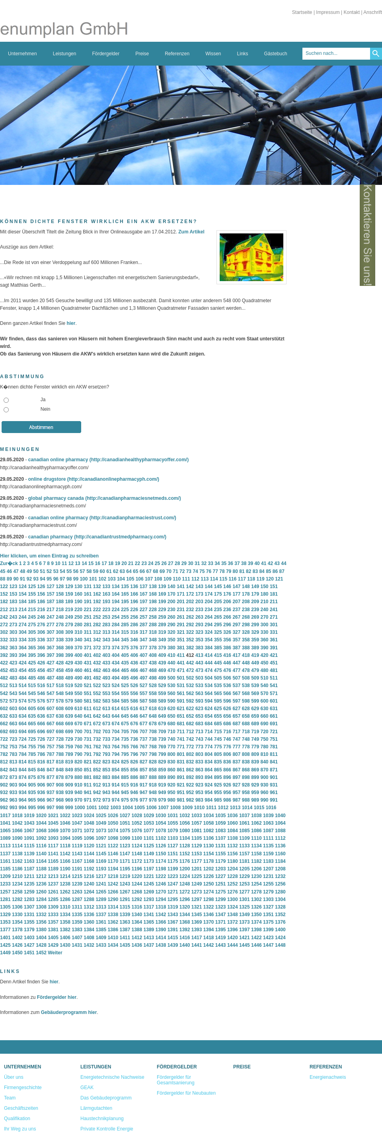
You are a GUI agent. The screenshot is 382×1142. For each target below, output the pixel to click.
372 (97, 648)
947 (144, 792)
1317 (149, 907)
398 (60, 655)
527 (144, 685)
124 (23, 586)
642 (97, 716)
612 (97, 708)
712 (190, 731)
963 (13, 800)
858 (153, 770)
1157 (244, 853)
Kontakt (351, 12)
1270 (161, 892)
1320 (184, 907)
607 (51, 708)
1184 (280, 861)
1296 (184, 899)
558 (153, 693)
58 (89, 571)
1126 (161, 846)
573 (13, 701)
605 (32, 708)
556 (134, 693)
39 (250, 563)
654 (208, 716)
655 (218, 716)
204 (208, 601)
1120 (89, 846)
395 (32, 655)
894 (208, 777)
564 (208, 693)
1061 (244, 823)
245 (32, 617)
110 (177, 579)
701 (88, 731)
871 (274, 770)
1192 (89, 869)
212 (4, 609)
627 (236, 708)
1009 (187, 807)
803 (199, 754)
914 (116, 785)
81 (241, 571)
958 (246, 792)
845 (32, 770)
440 (171, 663)
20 (124, 563)
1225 (196, 876)
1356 (41, 922)
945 (125, 792)
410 (171, 655)
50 (36, 571)
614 (116, 708)
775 (218, 747)
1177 (196, 861)
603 (13, 708)
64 (128, 571)
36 (230, 563)
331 (274, 632)
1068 (41, 830)
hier (70, 323)
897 (236, 777)
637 (51, 716)
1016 (271, 807)
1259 (29, 892)
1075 (124, 830)
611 (88, 708)
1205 (244, 869)
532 (190, 685)
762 (97, 747)
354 (208, 640)
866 (227, 770)
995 (32, 807)
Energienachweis (328, 1077)
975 (125, 800)
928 (246, 785)
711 (181, 731)
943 (106, 792)
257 (144, 617)
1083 (220, 830)
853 (106, 770)
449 (255, 663)
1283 (29, 899)
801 (181, 754)
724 (23, 739)
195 (125, 601)
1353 (5, 922)
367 (51, 648)
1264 (89, 892)
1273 (196, 892)
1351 (268, 914)
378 (153, 648)
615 (125, 708)
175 (218, 594)
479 (255, 670)
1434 (112, 945)
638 (60, 716)
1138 (17, 853)
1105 (196, 838)
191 (88, 601)
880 (78, 777)
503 (199, 678)
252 (97, 617)
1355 (29, 922)
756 (41, 747)
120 (270, 579)
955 (218, 792)
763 (106, 747)
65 (135, 571)
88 (2, 579)
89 (9, 579)
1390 (161, 929)
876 (41, 777)
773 (199, 747)
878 (60, 777)
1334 (65, 914)
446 (227, 663)
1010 (199, 807)
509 (255, 678)
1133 (244, 846)
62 (115, 571)
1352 (280, 914)
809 (255, 754)
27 (170, 563)
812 (4, 762)
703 (106, 731)
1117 (53, 846)
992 (4, 807)
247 (51, 617)
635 (32, 716)
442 (190, 663)
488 (60, 678)
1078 (161, 830)
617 (144, 708)
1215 (77, 876)
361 (274, 640)
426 (41, 663)
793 (106, 754)
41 (263, 563)
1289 (101, 899)
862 (190, 770)
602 (4, 708)
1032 (184, 815)
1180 (232, 861)
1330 (17, 914)
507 (236, 678)
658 (246, 716)
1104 (184, 838)
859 (162, 770)
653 (199, 716)
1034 (208, 815)
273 (13, 624)
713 (199, 731)
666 (41, 723)
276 (41, 624)
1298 (208, 899)
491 (88, 678)
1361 (101, 922)
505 (218, 678)
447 (236, 663)
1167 (77, 861)
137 (144, 586)
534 (208, 685)
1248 (184, 884)
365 (32, 648)
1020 (41, 815)
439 (162, 663)
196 (134, 601)
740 (171, 739)
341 (88, 640)
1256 (280, 884)
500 (171, 678)
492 (97, 678)
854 (116, 770)
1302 (256, 899)
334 (23, 640)
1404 (41, 937)
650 (171, 716)
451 (274, 663)
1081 (196, 830)
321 (181, 632)
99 (75, 579)
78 (221, 571)
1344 (184, 914)
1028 (137, 815)
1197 (149, 869)
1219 (124, 876)
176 (227, 594)
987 (236, 800)
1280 (280, 892)
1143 (77, 853)
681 (181, 723)
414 (208, 655)
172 (190, 594)
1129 (196, 846)
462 (97, 670)
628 (246, 708)
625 (218, 708)
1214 (65, 876)
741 (181, 739)
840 (265, 762)
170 (171, 594)
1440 (184, 945)
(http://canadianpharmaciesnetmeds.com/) (133, 498)
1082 (208, 830)
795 (125, 754)
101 (93, 579)
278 (60, 624)
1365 (149, 922)
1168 (89, 861)
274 (23, 624)
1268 (137, 892)
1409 (101, 937)
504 (208, 678)
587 (144, 701)
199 (162, 601)
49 (29, 571)
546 (41, 693)
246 (41, 617)
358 (246, 640)
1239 (77, 884)
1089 (5, 838)
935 (32, 792)
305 (32, 632)
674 (116, 723)
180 (265, 594)
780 (265, 747)
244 (23, 617)
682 (190, 723)
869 (255, 770)
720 (265, 731)
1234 (17, 884)
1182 (256, 861)
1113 (5, 846)
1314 (112, 907)
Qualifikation (17, 1118)
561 (181, 693)
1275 (220, 892)
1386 (112, 929)
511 (274, 678)
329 (255, 632)
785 (32, 754)
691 (274, 723)
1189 (53, 869)
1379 (29, 929)
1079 (173, 830)
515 (32, 685)
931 (274, 785)
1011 (211, 807)
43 (277, 563)
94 (42, 579)
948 (153, 792)
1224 (184, 876)
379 (162, 648)
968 (60, 800)
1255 (268, 884)
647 (144, 716)
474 (208, 670)
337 (51, 640)
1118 (65, 846)
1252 (232, 884)
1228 (232, 876)
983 (199, 800)
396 (41, 655)
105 (130, 579)
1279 (268, 892)
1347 (220, 914)
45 (2, 571)
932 (4, 792)
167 (144, 594)
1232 (280, 876)
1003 (115, 807)
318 (153, 632)
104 (121, 579)
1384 (89, 929)
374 (116, 648)
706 (134, 731)
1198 (161, 869)
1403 (29, 937)
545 (32, 693)
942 (97, 792)
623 (199, 708)
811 (274, 754)
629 (255, 708)
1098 (112, 838)
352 (190, 640)
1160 (280, 853)
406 (134, 655)
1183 (268, 861)
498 (153, 678)
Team (10, 1098)
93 (36, 579)
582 (97, 701)
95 (49, 579)
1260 (41, 892)
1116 (41, 846)
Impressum (327, 12)
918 (153, 785)
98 (69, 579)
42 (270, 563)
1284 (41, 899)
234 (208, 609)
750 (265, 739)
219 (69, 609)
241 (274, 609)
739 (162, 739)
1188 (41, 869)
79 (228, 571)
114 (214, 579)
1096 (89, 838)
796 (134, 754)
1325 (244, 907)
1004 (127, 807)
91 (22, 579)
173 (199, 594)
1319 (173, 907)
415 (218, 655)
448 (246, 663)
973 (106, 800)
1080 (184, 830)
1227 (220, 876)
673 (106, 723)
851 (88, 770)
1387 (124, 929)
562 (190, 693)
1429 (53, 945)
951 (181, 792)
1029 (149, 815)
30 (190, 563)
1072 (89, 830)
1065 (5, 830)
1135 (268, 846)
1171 (124, 861)
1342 (161, 914)
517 (51, 685)
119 (261, 579)
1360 (89, 922)
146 (227, 586)
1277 (244, 892)
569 (255, 693)
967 (51, 800)
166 (134, 594)
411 (181, 655)
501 (181, 678)
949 (162, 792)
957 (236, 792)
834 (208, 762)
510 (265, 678)
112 (195, 579)
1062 (256, 823)
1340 (137, 914)
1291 (124, 899)
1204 (232, 869)
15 (91, 563)
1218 (112, 876)
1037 (244, 815)
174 (208, 594)
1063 (268, 823)
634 (23, 716)
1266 (112, 892)
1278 (256, 892)
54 (62, 571)
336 (41, 640)
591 (181, 701)
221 (88, 609)
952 (190, 792)
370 (78, 648)
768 (153, 747)
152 (4, 594)
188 (60, 601)
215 (32, 609)
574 (23, 701)
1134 (256, 846)
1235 (29, 884)
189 (69, 601)
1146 (112, 853)
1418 (208, 937)
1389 (149, 929)
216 (41, 609)
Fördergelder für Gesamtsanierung (176, 1080)
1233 (5, 884)
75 (202, 571)
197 (144, 601)
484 (23, 678)
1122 (112, 846)
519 (69, 685)
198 (153, 601)
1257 (5, 892)
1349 (244, 914)
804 (208, 754)
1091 (29, 838)
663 (13, 723)
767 (144, 747)
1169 (101, 861)
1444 (232, 945)
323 (199, 632)
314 (116, 632)
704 (116, 731)
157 (51, 594)
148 (246, 586)
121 (279, 579)
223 (106, 609)
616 (134, 708)
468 (153, 670)
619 (162, 708)
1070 (65, 830)
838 (246, 762)
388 (246, 648)
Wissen (213, 53)
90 (15, 579)
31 (197, 563)
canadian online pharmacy (58, 459)
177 (236, 594)
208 (246, 601)
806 (227, 754)
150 (265, 586)
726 (41, 739)
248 (60, 617)
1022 (65, 815)
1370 (208, 922)
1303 (268, 899)
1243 (124, 884)
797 (144, 754)
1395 (220, 929)
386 (227, 648)
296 (227, 624)
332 (4, 640)
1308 (41, 907)
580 (78, 701)
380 (171, 648)
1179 (220, 861)
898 (246, 777)
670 (78, 723)
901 (274, 777)
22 (137, 563)
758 (60, 747)
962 (4, 800)
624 (208, 708)
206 (227, 601)
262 (190, 617)
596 (227, 701)
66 (142, 571)
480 (265, 670)
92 (29, 579)
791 (88, 754)
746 (227, 739)
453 (13, 670)
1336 (89, 914)
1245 (149, 884)
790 (78, 754)
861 (181, 770)
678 (153, 723)
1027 (124, 815)
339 (69, 640)
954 (208, 792)
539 (255, 685)
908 (60, 785)
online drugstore (47, 479)
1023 (77, 815)
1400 (280, 929)
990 (265, 800)
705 (125, 731)
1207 (268, 869)
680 (171, 723)
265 (218, 617)
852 (97, 770)
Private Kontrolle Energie (106, 1129)
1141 (53, 853)
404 (116, 655)
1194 (112, 869)
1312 (89, 907)
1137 (5, 853)
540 (265, 685)
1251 (220, 884)
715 (218, 731)
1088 (280, 830)
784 (23, 754)
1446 (256, 945)
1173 (149, 861)
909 (69, 785)
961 (274, 792)
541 (274, 685)
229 (162, 609)
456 (41, 670)
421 (274, 655)
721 (274, 731)
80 (235, 571)
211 (274, 601)
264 (208, 617)
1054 (161, 823)
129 (69, 586)
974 (116, 800)
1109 (244, 838)
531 (181, 685)
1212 (41, 876)
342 (97, 640)
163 (106, 594)
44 (283, 563)
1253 (244, 884)
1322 (208, 907)
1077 (149, 830)
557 (144, 693)
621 (181, 708)
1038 (256, 815)
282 (97, 624)
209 (255, 601)
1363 (124, 922)
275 (32, 624)
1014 (247, 807)
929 (255, 785)
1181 (244, 861)
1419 (220, 937)
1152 (184, 853)
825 (125, 762)
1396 (232, 929)
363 (13, 648)
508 (246, 678)
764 (116, 747)
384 (208, 648)
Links (242, 53)
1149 (149, 853)
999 (69, 807)
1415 (173, 937)
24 (150, 563)
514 (23, 685)
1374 (256, 922)
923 (199, 785)
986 (227, 800)
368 (60, 648)
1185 (5, 869)
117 (242, 579)
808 (246, 754)
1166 (65, 861)
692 (4, 731)
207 (236, 601)
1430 (65, 945)
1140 (41, 853)
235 (218, 609)
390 (265, 648)
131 (88, 586)
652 (190, 716)
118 (251, 579)
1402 (17, 937)
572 (4, 701)
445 (218, 663)
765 (125, 747)
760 (78, 747)
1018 (17, 815)
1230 (256, 876)
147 (236, 586)
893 (199, 777)
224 (116, 609)
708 (153, 731)
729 (69, 739)
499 (162, 678)
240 (265, 609)
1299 (220, 899)
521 (88, 685)
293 (199, 624)
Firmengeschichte (23, 1087)
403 (106, 655)
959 (255, 792)
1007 (163, 807)
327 (236, 632)
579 (69, 701)
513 (13, 685)
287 (144, 624)
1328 (280, 907)
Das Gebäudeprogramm (106, 1098)
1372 (232, 922)
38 (243, 563)
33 (210, 563)
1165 (53, 861)
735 (125, 739)
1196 (137, 869)
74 (195, 571)
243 (13, 617)
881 (88, 777)
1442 (208, 945)
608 (60, 708)
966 (41, 800)
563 (199, 693)
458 (60, 670)
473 (199, 670)
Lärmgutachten (96, 1108)
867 (236, 770)
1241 (101, 884)
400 (78, 655)
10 (57, 563)
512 (4, 685)
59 (95, 571)
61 (108, 571)
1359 (77, 922)
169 (162, 594)
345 (125, 640)
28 (177, 563)
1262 (65, 892)
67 (148, 571)
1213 (53, 876)
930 (265, 785)
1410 (112, 937)
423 (13, 663)
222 (97, 609)
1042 (17, 823)
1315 (124, 907)
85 (268, 571)
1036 (232, 815)
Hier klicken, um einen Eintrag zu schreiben (49, 556)
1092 (41, 838)
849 (69, 770)
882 (97, 777)
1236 (41, 884)
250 (78, 617)
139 (162, 586)
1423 (268, 937)
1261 (53, 892)
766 (134, 747)
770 (171, 747)
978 (153, 800)
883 (106, 777)
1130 (208, 846)
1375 (268, 922)
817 (51, 762)
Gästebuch (275, 53)
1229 (244, 876)
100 (84, 579)
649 (162, 716)
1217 (101, 876)
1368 (184, 922)
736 (134, 739)
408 (153, 655)
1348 (232, 914)
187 (51, 601)
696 (41, 731)
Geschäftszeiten (21, 1108)
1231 (268, 876)
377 (144, 648)
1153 (196, 853)
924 (208, 785)
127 (51, 586)
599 (255, 701)
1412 (137, 937)
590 (171, 701)
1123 (124, 846)
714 (208, 731)
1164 (41, 861)
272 (4, 624)
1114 (17, 846)
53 (55, 571)
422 (4, 663)
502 (190, 678)
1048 (89, 823)
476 (227, 670)
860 (171, 770)
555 (125, 693)
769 (162, 747)
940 (78, 792)
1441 (196, 945)
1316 (137, 907)
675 (125, 723)
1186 (17, 869)
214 (23, 609)
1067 (29, 830)
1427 (29, 945)
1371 (220, 922)
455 (32, 670)
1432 (89, 945)
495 (125, 678)
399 (69, 655)
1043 (29, 823)
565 (218, 693)
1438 (161, 945)
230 (171, 609)
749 (255, 739)
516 (41, 685)
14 (84, 563)
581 (88, 701)
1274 (208, 892)
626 (227, 708)
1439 (173, 945)
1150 (161, 853)
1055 (173, 823)
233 (199, 609)
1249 (196, 884)
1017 (5, 815)
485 (32, 678)
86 (275, 571)
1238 (65, 884)
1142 (65, 853)
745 (218, 739)
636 (41, 716)
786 (41, 754)
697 (51, 731)
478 (246, 670)
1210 (17, 876)
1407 (77, 937)
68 (155, 571)
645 (125, 716)
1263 (77, 892)
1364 (137, 922)
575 (32, 701)
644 (116, 716)
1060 (232, 823)
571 (274, 693)
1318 (161, 907)
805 (218, 754)
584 (116, 701)
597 (236, 701)
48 (22, 571)
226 (134, 609)
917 (144, 785)
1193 (101, 869)
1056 (184, 823)
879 (69, 777)
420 (265, 655)
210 (265, 601)
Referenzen (177, 53)
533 (199, 685)
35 (223, 563)
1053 (149, 823)
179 (255, 594)
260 (171, 617)
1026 (112, 815)
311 (88, 632)
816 (41, 762)
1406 (65, 937)
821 (88, 762)
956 (227, 792)
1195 (124, 869)
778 (246, 747)
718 (246, 731)
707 (144, 731)
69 (162, 571)
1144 (89, 853)
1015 (259, 807)
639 (69, 716)
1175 (173, 861)
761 (88, 747)
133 (106, 586)
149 (255, 586)
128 (60, 586)
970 (78, 800)
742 (190, 739)
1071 (77, 830)
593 (199, 701)
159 (69, 594)
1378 (17, 929)
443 (199, 663)
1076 (137, 830)
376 (134, 648)
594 (208, 701)
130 (78, 586)
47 (15, 571)
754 (23, 747)
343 (106, 640)
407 (144, 655)
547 (51, 693)
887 (144, 777)
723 (13, 739)
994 (23, 807)
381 (181, 648)
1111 (268, 838)
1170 (112, 861)
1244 (137, 884)
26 (164, 563)
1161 (5, 861)
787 (51, 754)
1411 (124, 937)
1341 (149, 914)
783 (13, 754)
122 (4, 586)
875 (32, 777)
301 (274, 624)
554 (116, 693)
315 (125, 632)
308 (60, 632)
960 (265, 792)
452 (4, 670)
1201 (196, 869)
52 (49, 571)
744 (208, 739)
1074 (112, 830)
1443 (220, 945)
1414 (161, 937)
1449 (5, 953)
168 (153, 594)
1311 (77, 907)
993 (13, 807)
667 (51, 723)
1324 (232, 907)
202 (190, 601)
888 (153, 777)
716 (227, 731)
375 (125, 648)
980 (171, 800)
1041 (5, 823)
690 (265, 723)
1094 (65, 838)
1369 (196, 922)
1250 (208, 884)
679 (162, 723)
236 (227, 609)
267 (236, 617)
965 (32, 800)
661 (274, 716)
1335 (77, 914)
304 (23, 632)
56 (75, 571)
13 (77, 563)
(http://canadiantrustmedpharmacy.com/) (120, 537)
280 (78, 624)
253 (106, 617)
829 (162, 762)
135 (125, 586)
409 (162, 655)
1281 (5, 899)
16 (97, 563)
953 (199, 792)
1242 (112, 884)
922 (190, 785)
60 (102, 571)
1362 (112, 922)
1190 (65, 869)
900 (265, 777)
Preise (142, 53)
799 (162, 754)
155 (32, 594)
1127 (173, 846)
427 (51, 663)
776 (227, 747)
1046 (65, 823)
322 (190, 632)
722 (4, 739)
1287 (77, 899)
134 (116, 586)
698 (60, 731)
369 (69, 648)
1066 (17, 830)
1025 (101, 815)
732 (97, 739)
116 (232, 579)
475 (218, 670)
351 (181, 640)
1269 (149, 892)
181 (274, 594)
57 (82, 571)
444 (208, 663)
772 (190, 747)
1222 (161, 876)
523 (106, 685)
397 (51, 655)
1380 (41, 929)
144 (208, 586)
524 (116, 685)
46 (9, 571)
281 (88, 624)
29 (184, 563)
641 (88, 716)
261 (181, 617)
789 (69, 754)
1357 (53, 922)
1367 (173, 922)
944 (116, 792)
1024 (89, 815)
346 (134, 640)
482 (4, 678)
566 (227, 693)
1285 (53, 899)
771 (181, 747)
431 (88, 663)
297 (236, 624)
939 (69, 792)
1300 (232, 899)
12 (71, 563)
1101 (149, 838)
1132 (232, 846)
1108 (232, 838)
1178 (208, 861)
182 (4, 601)
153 (13, 594)
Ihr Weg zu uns (20, 1129)
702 (97, 731)
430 (78, 663)
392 (4, 655)
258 (153, 617)
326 (227, 632)
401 (88, 655)
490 (78, 678)
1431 (77, 945)
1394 (208, 929)
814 (23, 762)
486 (41, 678)
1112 (280, 838)
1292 (137, 899)
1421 (244, 937)
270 (265, 617)
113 (205, 579)
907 (51, 785)
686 (227, 723)
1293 (149, 899)
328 (246, 632)
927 (236, 785)
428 (60, 663)
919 (162, 785)
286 (134, 624)
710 (171, 731)
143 (199, 586)
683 (199, 723)
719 (255, 731)
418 (246, 655)
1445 (244, 945)
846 (41, 770)
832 (190, 762)
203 (199, 601)
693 (13, 731)
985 (218, 800)
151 (274, 586)
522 (97, 685)
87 (282, 571)
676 (134, 723)
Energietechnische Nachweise (112, 1077)
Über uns (13, 1077)
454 (23, 670)
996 (41, 807)
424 (23, 663)
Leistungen (64, 53)
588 (153, 701)
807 (236, 754)
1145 (101, 853)
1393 (196, 929)
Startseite (302, 12)
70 (169, 571)
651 (181, 716)
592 (190, 701)
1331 (29, 914)
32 (204, 563)
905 (32, 785)
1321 (196, 907)
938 (60, 792)
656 (227, 716)
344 (116, 640)
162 (97, 594)
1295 (173, 899)
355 (218, 640)
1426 (17, 945)
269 (255, 617)
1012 (223, 807)
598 (246, 701)
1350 (256, 914)
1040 (280, 815)
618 (153, 708)
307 (51, 632)
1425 (5, 945)
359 (255, 640)
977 (144, 800)
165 (125, 594)
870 (265, 770)
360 (265, 640)
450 (265, 663)
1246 (161, 884)
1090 (17, 838)
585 (125, 701)
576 (41, 701)
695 (32, 731)
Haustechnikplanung (102, 1118)
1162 (17, 861)
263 (199, 617)
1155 (220, 853)
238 (246, 609)
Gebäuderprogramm (64, 1012)
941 (88, 792)
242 (4, 617)
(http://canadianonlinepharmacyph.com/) (113, 479)
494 (116, 678)
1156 (232, 853)
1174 (161, 861)
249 (69, 617)
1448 (280, 945)
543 (13, 693)
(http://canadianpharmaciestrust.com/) (133, 518)
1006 (151, 807)
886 (134, 777)
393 (13, 655)
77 (215, 571)
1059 (220, 823)
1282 (17, 899)
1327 (268, 907)
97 (62, 579)
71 (175, 571)
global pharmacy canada (56, 498)
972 (97, 800)
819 (69, 762)
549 (69, 693)
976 (134, 800)
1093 (53, 838)
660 (265, 716)
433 (106, 663)
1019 (29, 815)
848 (60, 770)
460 (78, 670)
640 (78, 716)
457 (51, 670)
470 (171, 670)
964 (23, 800)
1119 (77, 846)
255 (125, 617)
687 (236, 723)
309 (69, 632)
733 (106, 739)
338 (60, 640)
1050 (112, 823)
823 (106, 762)
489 (69, 678)
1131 (220, 846)
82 (248, 571)
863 (199, 770)
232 (190, 609)
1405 (53, 937)
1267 (124, 892)
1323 (220, 907)
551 (88, 693)
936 (41, 792)
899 (255, 777)
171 (181, 594)
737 (144, 739)
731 (88, 739)
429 (69, 663)
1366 (161, 922)
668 (60, 723)
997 (51, 807)
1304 (280, 899)
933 (13, 792)
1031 (173, 815)
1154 (208, 853)
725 (32, 739)
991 (274, 800)
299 (255, 624)
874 (23, 777)
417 (236, 655)
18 (110, 563)
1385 (101, 929)
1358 (65, 922)
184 (23, 601)
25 (157, 563)
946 (134, 792)
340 (78, 640)
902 (4, 785)
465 (125, 670)
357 (236, 640)
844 (23, 770)
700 (78, 731)
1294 (161, 899)
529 (162, 685)
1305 (5, 907)
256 (134, 617)
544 (23, 693)
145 (218, 586)
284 (116, 624)
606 (41, 708)
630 (265, 708)
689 (255, 723)
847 (51, 770)
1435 (124, 945)
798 (153, 754)
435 (125, 663)
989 (255, 800)
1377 (5, 929)
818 (60, 762)
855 (125, 770)
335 (32, 640)
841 (274, 762)
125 (32, 586)
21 (130, 563)
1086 (256, 830)
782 (4, 754)
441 (181, 663)
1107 (220, 838)
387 (236, 648)
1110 (256, 838)
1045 (53, 823)
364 (23, 648)
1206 (256, 869)
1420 (232, 937)
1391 (173, 929)
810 (265, 754)
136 (134, 586)
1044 (41, 823)
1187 (29, 869)
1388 (137, 929)
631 (274, 708)
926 (227, 785)
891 (181, 777)
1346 (208, 914)
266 (227, 617)
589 (162, 701)
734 (116, 739)
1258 (17, 892)
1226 (208, 876)
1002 (103, 807)
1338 (112, 914)
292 (190, 624)
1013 (235, 807)
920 (171, 785)
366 (41, 648)
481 (274, 670)
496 (134, 678)
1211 (29, 876)
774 (208, 747)
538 (246, 685)
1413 (149, 937)
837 (236, 762)
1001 (91, 807)
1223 (173, 876)
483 (13, 678)
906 (41, 785)
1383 (77, 929)
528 (153, 685)
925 (218, 785)
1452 (41, 953)
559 (162, 693)
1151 (173, 853)
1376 (280, 922)
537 (236, 685)
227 (144, 609)
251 (88, 617)
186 (41, 601)
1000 (79, 807)
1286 (65, 899)
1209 (5, 876)
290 (171, 624)
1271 (173, 892)
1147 (124, 853)
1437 (149, 945)
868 (246, 770)
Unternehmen (22, 53)
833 (199, 762)
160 (78, 594)
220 (78, 609)
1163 (29, 861)
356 (227, 640)
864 (208, 770)
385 (218, 648)
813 (13, 762)
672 (97, 723)
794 (116, 754)
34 (217, 563)
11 (64, 563)
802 (190, 754)
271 (274, 617)
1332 (41, 914)
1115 (29, 846)
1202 (208, 869)
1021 (53, 815)
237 (236, 609)
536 (227, 685)
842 (4, 770)
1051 (124, 823)
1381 (53, 929)
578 (60, 701)
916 (134, 785)
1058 (208, 823)
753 (13, 747)
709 (162, 731)
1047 (77, 823)
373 (106, 648)
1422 (256, 937)
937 (51, 792)
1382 (65, 929)
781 (274, 747)
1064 (280, 823)
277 (51, 624)
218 (60, 609)
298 (246, 624)
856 (134, 770)
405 (125, 655)
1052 (137, 823)
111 (186, 579)
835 (218, 762)
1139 (29, 853)
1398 (256, 929)
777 (236, 747)
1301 (244, 899)
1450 (17, 953)
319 (162, 632)
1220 (137, 876)
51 (42, 571)
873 (13, 777)
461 (88, 670)
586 (134, 701)
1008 (175, 807)
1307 (29, 907)
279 (69, 624)
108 (158, 579)
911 (88, 785)
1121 (101, 846)
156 (41, 594)
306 (41, 632)
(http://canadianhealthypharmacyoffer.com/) (139, 459)
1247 (173, 884)
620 (171, 708)
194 (116, 601)
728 (60, 739)
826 (134, 762)
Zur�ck (9, 563)
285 (125, 624)
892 (190, 777)
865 (218, 770)
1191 (77, 869)
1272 (184, 892)
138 (153, 586)
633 (13, 716)
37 (237, 563)
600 (265, 701)
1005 (139, 807)
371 (88, 648)
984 (208, 800)
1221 (149, 876)
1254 (256, 884)
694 (23, 731)
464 (116, 670)
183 (13, 601)
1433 (101, 945)
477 (236, 670)
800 (171, 754)
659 (255, 716)
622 (190, 708)
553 (106, 693)
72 (182, 571)
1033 (196, 815)
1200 (184, 869)
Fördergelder (105, 53)
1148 (137, 853)
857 (144, 770)
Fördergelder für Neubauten (186, 1093)
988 (246, 800)
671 (88, 723)
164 (116, 594)
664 (23, 723)
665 (32, 723)
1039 (268, 815)
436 (134, 663)
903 (13, 785)
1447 (268, 945)
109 (168, 579)
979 (162, 800)
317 (144, 632)
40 (256, 563)
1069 (53, 830)
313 (106, 632)
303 (13, 632)
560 (171, 693)
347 (144, 640)
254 (116, 617)
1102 (161, 838)
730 (78, 739)
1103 (173, 838)
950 (171, 792)
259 (162, 617)
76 (208, 571)
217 (51, 609)
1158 (256, 853)
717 (236, 731)
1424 (280, 937)
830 (171, 762)
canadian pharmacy (50, 537)
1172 (137, 861)
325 (218, 632)
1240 (89, 884)
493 (106, 678)
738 (153, 739)
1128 (184, 846)
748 (246, 739)
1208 (280, 869)
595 (218, 701)
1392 (184, 929)
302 (4, 632)
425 (32, 663)
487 (51, 678)
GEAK (87, 1087)
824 (116, 762)
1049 (101, 823)
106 (140, 579)
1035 (220, 815)
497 (144, 678)
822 (97, 762)
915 (125, 785)
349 (162, 640)
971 (88, 800)
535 (218, 685)
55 (69, 571)
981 (181, 800)
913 (106, 785)
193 (106, 601)
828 (153, 762)
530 (171, 685)
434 (116, 663)
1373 (244, 922)
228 (153, 609)
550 (78, 693)
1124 (137, 846)
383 (199, 648)
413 (199, 655)
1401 (5, 937)
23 (143, 563)
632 (4, 716)
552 (97, 693)
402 (97, 655)
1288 (89, 899)
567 (236, 693)
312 (97, 632)
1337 (101, 914)
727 (51, 739)
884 (116, 777)
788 (60, 754)
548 (60, 693)
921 (181, 785)
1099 (124, 838)
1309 (53, 907)
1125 (149, 846)
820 (78, 762)
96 (55, 579)
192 (97, 601)
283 (106, 624)
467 (144, 670)
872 (4, 777)
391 (274, 648)
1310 (65, 907)
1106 (208, 838)
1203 (220, 869)
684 (208, 723)
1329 (5, 914)
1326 (256, 907)
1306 (17, 907)
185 (32, 601)
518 (60, 685)
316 (134, 632)
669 (69, 723)
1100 (137, 838)
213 (13, 609)
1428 (41, 945)
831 (181, 762)
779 (255, 747)
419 (255, 655)
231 (181, 609)
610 (78, 708)
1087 (268, 830)
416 (227, 655)
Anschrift (372, 12)
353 (199, 640)
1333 (53, 914)
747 (236, 739)
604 (23, 708)
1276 (232, 892)
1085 (244, 830)
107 (149, 579)
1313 (101, 907)
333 (13, 640)
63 (122, 571)
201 (181, 601)
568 (246, 693)
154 (23, 594)
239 (255, 609)
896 (227, 777)
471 (181, 670)
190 (78, 601)
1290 (112, 899)
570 (265, 693)
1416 (184, 937)
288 (153, 624)
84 (261, 571)
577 (51, 701)
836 (227, 762)
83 (255, 571)
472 (190, 670)
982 (190, 800)
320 (171, 632)
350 (171, 640)
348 (153, 640)
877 (51, 777)
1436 (137, 945)
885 (125, 777)
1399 (268, 929)
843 (13, 770)
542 (4, 693)
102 (102, 579)
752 (4, 747)
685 (218, 723)
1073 (101, 830)
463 (106, 670)
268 (246, 617)
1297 (196, 899)
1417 (196, 937)
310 (78, 632)
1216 (89, 876)
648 (153, 716)
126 (41, 586)
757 (51, 747)
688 (246, 723)
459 (69, 670)
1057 (196, 823)
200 (171, 601)
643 (106, 716)
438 (153, 663)
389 (255, 648)
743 (199, 739)
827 (144, 762)
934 (23, 792)
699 (69, 731)
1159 (268, 853)
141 (181, 586)
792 (97, 754)
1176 (184, 861)
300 (265, 624)
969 (69, 800)
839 (255, 762)
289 (162, 624)
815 (32, 762)
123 (13, 586)
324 (208, 632)
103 (112, 579)
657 (236, 716)
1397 (244, 929)
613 (106, 708)
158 (60, 594)
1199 (173, 869)
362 (4, 648)
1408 (89, 937)
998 (60, 807)
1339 (124, 914)
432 (97, 663)
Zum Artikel (191, 232)
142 (190, 586)
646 (134, 716)
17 (104, 563)
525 (125, 685)
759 (69, 747)
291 (181, 624)
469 (162, 670)
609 (69, 708)
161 (88, 594)
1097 (101, 838)
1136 (280, 846)
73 (188, 571)
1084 (232, 830)
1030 (161, 815)
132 (97, 586)
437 (144, 663)
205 (218, 601)
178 (246, 594)
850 (78, 770)
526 (134, 685)
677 (144, 723)
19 (117, 563)
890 (171, 777)
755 (32, 747)
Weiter (55, 953)
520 (78, 685)
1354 (17, 922)
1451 (29, 953)
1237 (53, 884)
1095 (77, 838)
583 (106, 701)
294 (208, 624)
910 (78, 785)
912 (97, 785)
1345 (196, 914)
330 (265, 632)
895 (218, 777)
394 (23, 655)
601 (274, 701)
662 (4, 723)
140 (171, 586)
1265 (101, 892)
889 (162, 777)
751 (274, 739)
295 (218, 624)
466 (134, 670)
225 (125, 609)
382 (190, 648)
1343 (173, 914)
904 (23, 785)
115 (223, 579)
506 (227, 678)
